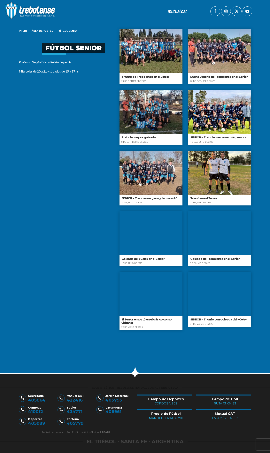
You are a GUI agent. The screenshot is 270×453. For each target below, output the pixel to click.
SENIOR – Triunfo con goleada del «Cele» (218, 319)
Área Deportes (42, 30)
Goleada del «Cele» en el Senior (143, 259)
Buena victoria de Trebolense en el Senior (219, 77)
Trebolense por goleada (138, 137)
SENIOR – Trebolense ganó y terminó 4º (149, 198)
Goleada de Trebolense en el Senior (215, 259)
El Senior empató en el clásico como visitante (146, 321)
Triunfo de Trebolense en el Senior (145, 77)
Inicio (23, 30)
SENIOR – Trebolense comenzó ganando (218, 137)
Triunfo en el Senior (203, 198)
